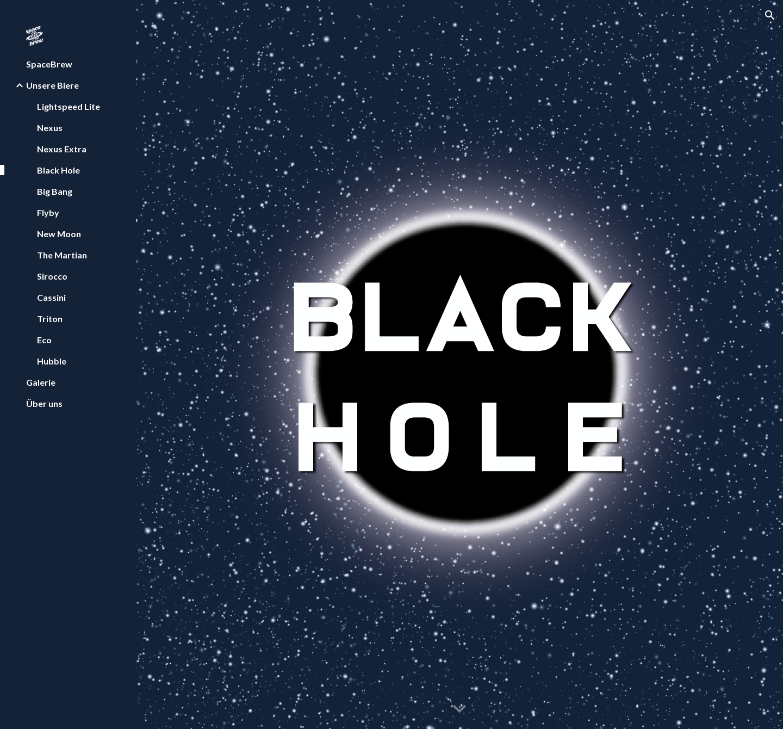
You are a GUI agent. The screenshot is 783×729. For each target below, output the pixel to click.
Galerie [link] (40, 382)
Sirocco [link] (52, 276)
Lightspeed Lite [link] (68, 106)
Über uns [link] (44, 403)
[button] (770, 15)
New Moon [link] (59, 233)
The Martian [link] (62, 255)
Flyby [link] (48, 212)
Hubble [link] (51, 361)
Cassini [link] (51, 297)
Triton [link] (50, 318)
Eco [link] (44, 340)
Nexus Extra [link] (61, 149)
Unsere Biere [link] (52, 85)
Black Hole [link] (58, 170)
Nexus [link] (50, 127)
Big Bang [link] (54, 191)
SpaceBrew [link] (49, 64)
